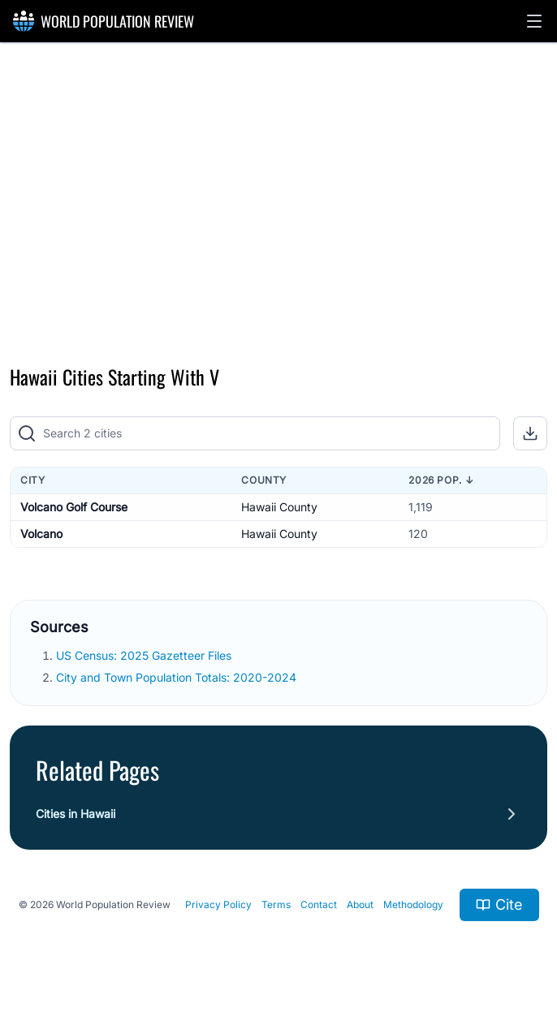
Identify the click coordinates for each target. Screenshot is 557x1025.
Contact (318, 904)
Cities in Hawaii (75, 813)
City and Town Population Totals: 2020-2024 (178, 677)
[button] (534, 21)
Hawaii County (279, 507)
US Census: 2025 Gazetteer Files (145, 655)
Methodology (413, 904)
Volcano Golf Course (73, 507)
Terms (276, 904)
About (360, 904)
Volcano (41, 533)
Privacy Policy (218, 904)
